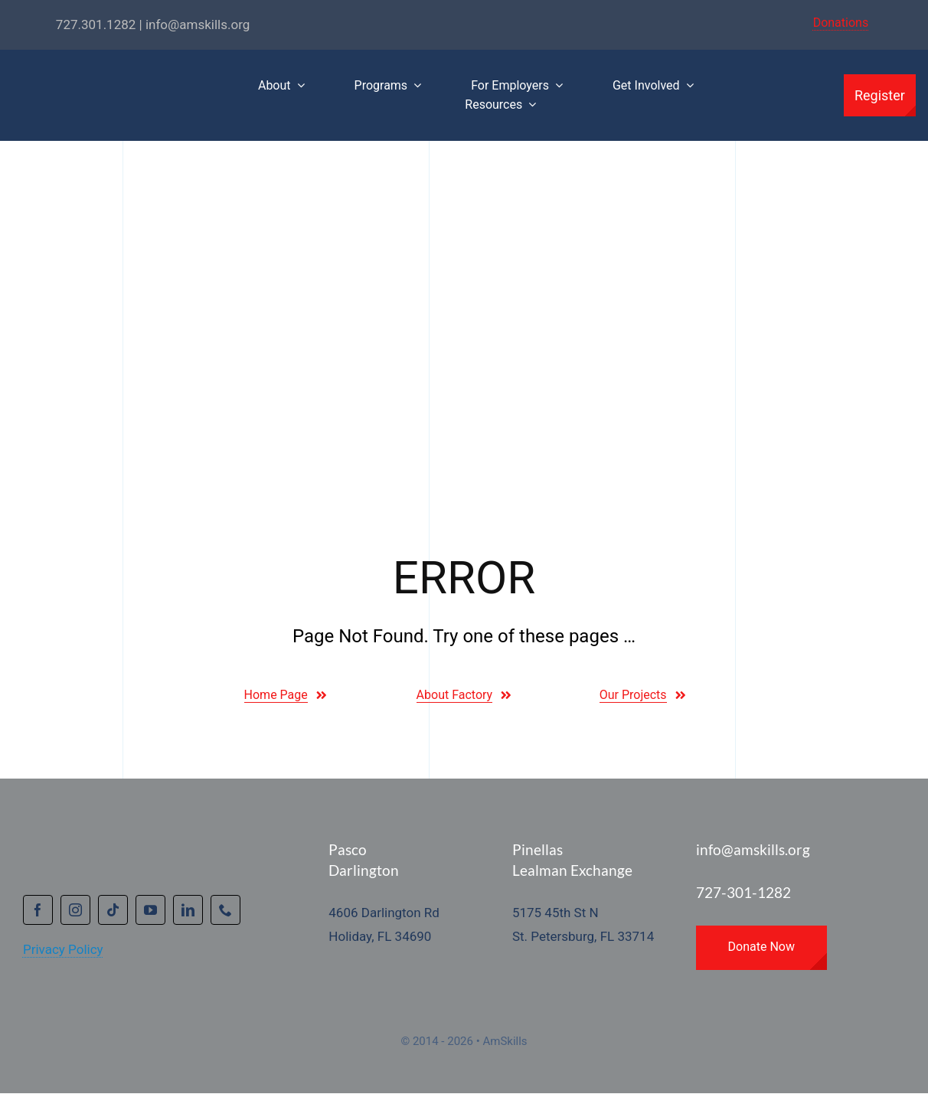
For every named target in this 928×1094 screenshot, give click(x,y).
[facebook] (38, 910)
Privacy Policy (63, 949)
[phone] (225, 910)
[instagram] (75, 910)
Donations (841, 22)
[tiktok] (113, 910)
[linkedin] (188, 910)
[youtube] (150, 910)
